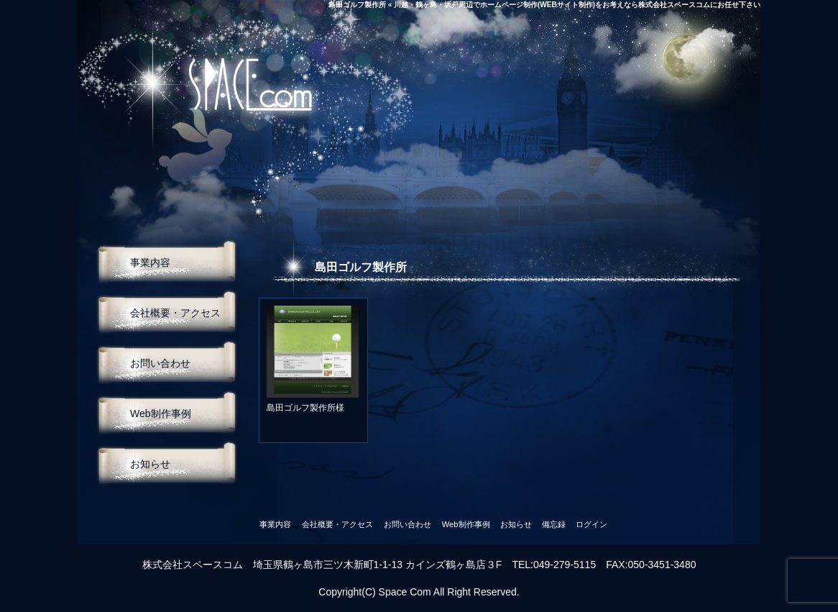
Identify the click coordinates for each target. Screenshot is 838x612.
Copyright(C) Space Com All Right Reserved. (418, 592)
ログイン (591, 524)
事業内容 (150, 262)
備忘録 (554, 524)
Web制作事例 (160, 413)
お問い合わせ (160, 363)
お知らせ (150, 464)
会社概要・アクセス (175, 313)
